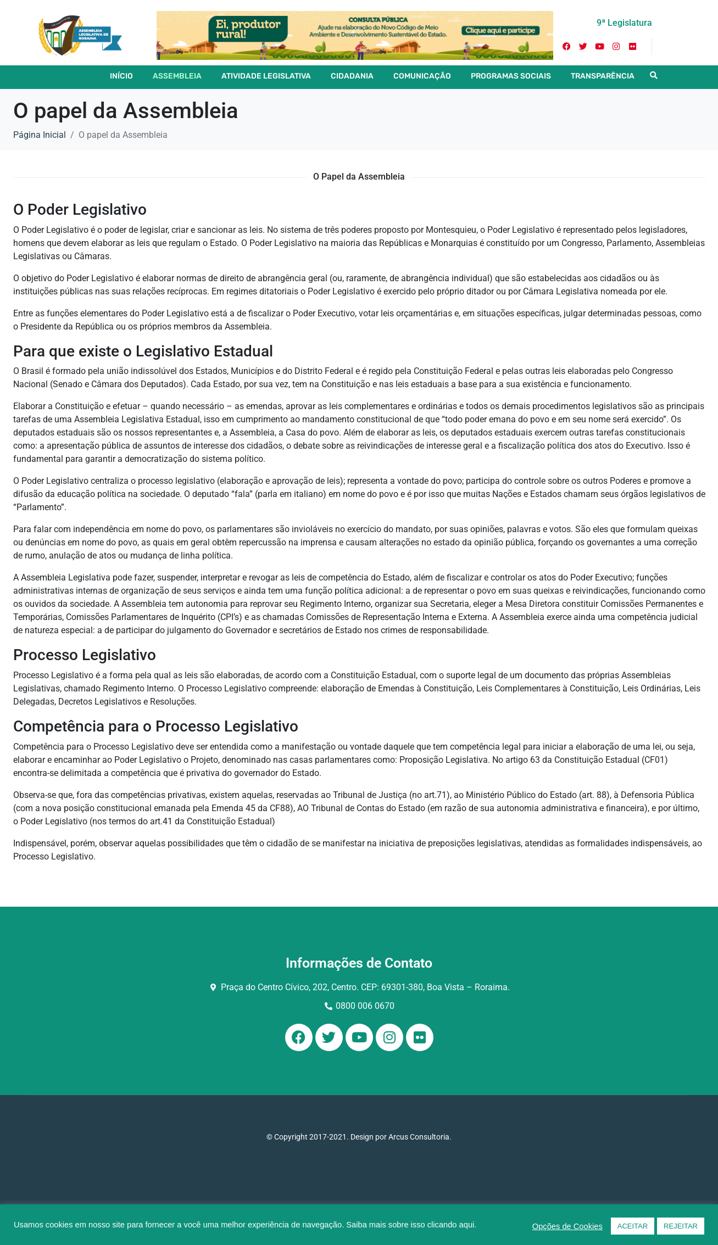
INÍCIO (121, 76)
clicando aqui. (452, 1224)
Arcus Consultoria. (420, 1136)
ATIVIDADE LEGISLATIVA (266, 76)
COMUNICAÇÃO (422, 76)
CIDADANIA (352, 76)
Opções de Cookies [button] (567, 1226)
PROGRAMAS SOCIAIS (511, 76)
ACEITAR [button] (632, 1226)
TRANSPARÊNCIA (602, 76)
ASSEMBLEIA (177, 76)
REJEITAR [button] (681, 1226)
